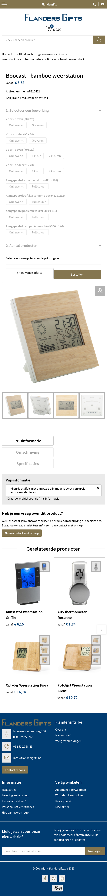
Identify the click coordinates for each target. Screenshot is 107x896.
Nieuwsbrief (63, 735)
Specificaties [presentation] (28, 463)
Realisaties (9, 789)
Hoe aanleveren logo (15, 812)
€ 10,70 (67, 697)
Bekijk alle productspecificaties (27, 98)
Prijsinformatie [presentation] (27, 440)
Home (6, 54)
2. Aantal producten (21, 245)
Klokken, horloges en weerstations (41, 54)
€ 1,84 (66, 624)
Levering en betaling (15, 795)
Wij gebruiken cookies (69, 795)
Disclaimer (62, 807)
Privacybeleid (63, 801)
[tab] (28, 441)
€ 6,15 (15, 624)
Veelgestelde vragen (68, 741)
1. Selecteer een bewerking (27, 110)
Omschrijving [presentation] (27, 452)
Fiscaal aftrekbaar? (14, 801)
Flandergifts (49, 4)
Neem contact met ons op (22, 533)
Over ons (61, 729)
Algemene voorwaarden (70, 789)
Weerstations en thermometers (22, 59)
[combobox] (47, 40)
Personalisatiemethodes (18, 807)
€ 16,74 (16, 691)
